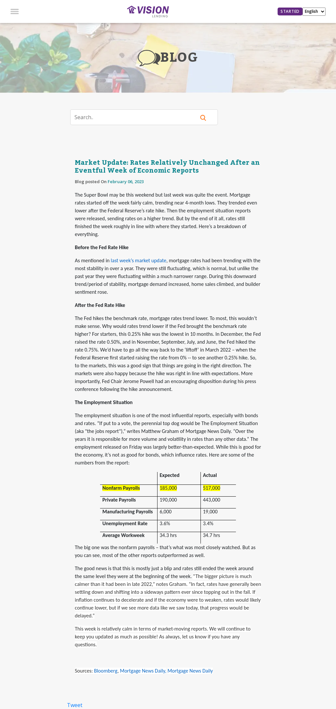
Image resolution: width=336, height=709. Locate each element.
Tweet (74, 705)
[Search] (137, 117)
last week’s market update (138, 260)
